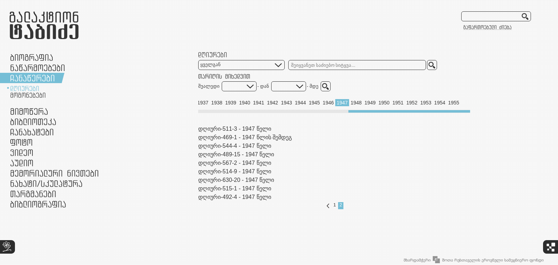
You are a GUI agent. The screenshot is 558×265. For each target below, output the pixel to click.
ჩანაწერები (32, 78)
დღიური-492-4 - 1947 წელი (234, 197)
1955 (453, 103)
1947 (342, 103)
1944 (300, 103)
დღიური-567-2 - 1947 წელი (234, 163)
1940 (244, 103)
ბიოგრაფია (31, 57)
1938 (216, 103)
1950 (383, 103)
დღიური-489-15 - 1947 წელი (236, 154)
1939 (230, 103)
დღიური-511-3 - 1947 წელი (234, 129)
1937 (202, 103)
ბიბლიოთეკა (33, 122)
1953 (425, 103)
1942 (272, 103)
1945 (314, 103)
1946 (328, 103)
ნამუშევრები (46, 183)
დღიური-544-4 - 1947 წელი (234, 146)
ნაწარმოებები (37, 68)
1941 (258, 103)
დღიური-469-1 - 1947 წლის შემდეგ (245, 137)
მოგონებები (28, 95)
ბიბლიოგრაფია (38, 204)
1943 (286, 103)
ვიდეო (21, 152)
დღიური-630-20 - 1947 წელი (236, 180)
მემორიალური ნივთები (54, 173)
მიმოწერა (29, 111)
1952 (411, 103)
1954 (439, 103)
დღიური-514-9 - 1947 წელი (234, 171)
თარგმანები (33, 194)
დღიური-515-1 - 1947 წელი (234, 188)
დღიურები (24, 88)
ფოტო (21, 142)
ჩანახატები (31, 132)
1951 (398, 103)
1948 (356, 103)
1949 (369, 103)
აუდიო (21, 163)
